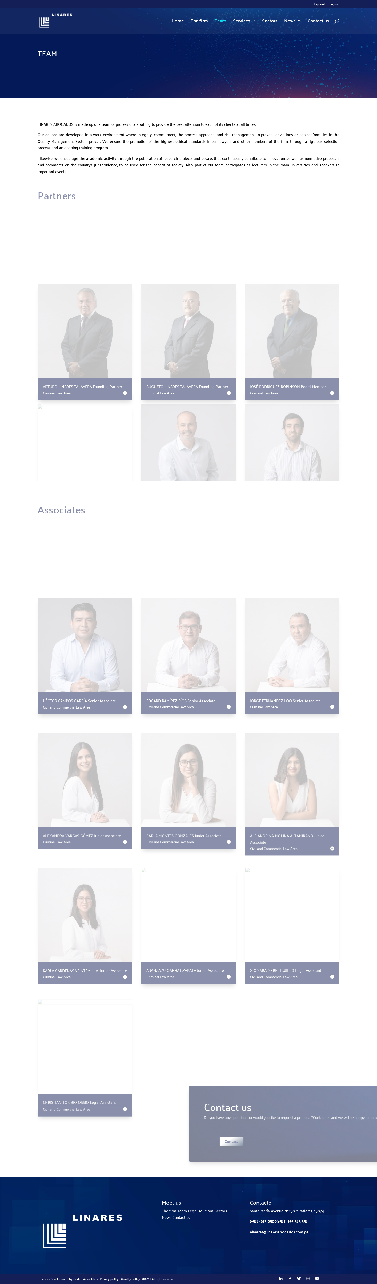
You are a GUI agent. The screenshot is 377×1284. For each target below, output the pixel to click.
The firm (199, 22)
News (290, 22)
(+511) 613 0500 (263, 1221)
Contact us (318, 22)
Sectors (269, 22)
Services (241, 22)
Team (220, 22)
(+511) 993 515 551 (292, 1221)
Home (178, 22)
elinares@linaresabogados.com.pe (279, 1231)
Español (319, 4)
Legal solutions (201, 1210)
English (334, 4)
